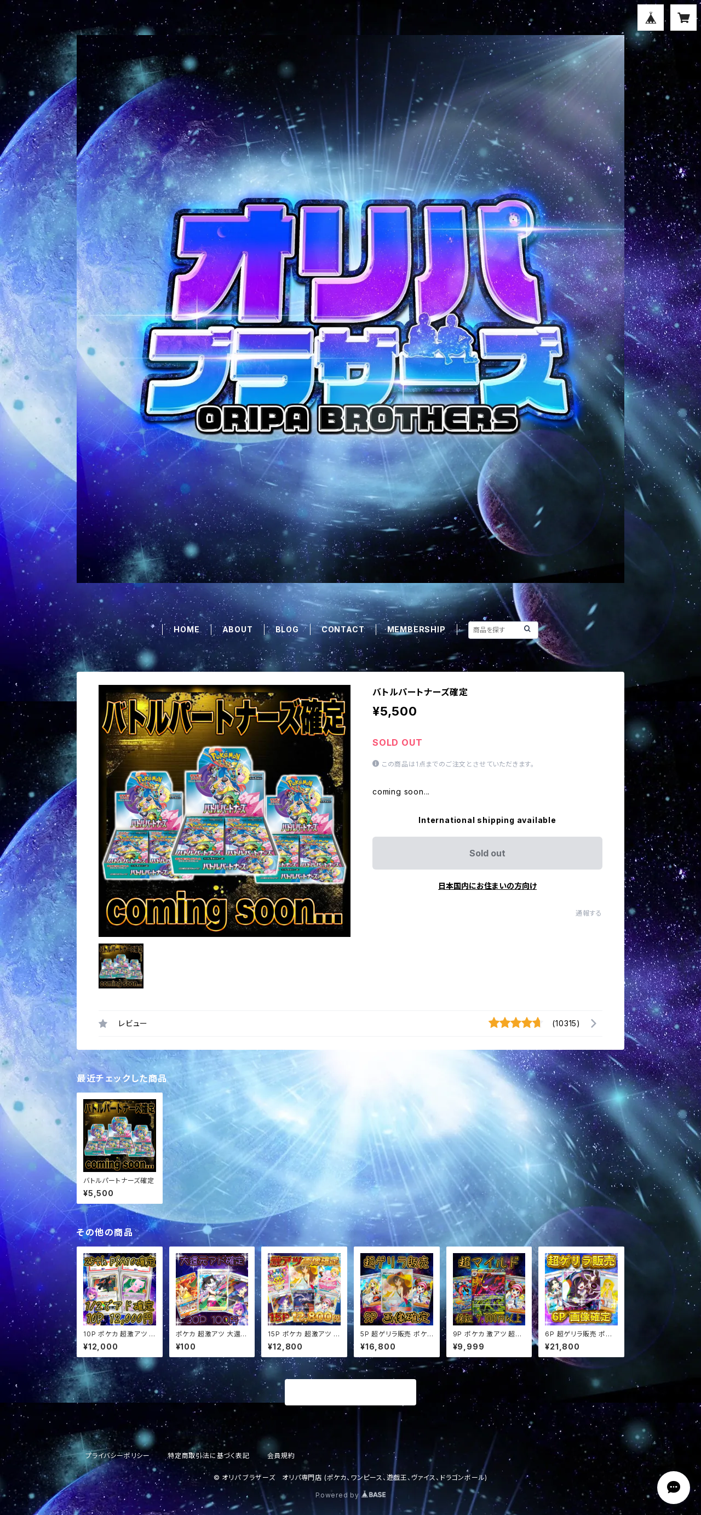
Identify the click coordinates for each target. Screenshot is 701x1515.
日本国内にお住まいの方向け (487, 885)
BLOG (287, 629)
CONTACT (343, 629)
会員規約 (281, 1455)
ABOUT (237, 629)
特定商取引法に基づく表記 (209, 1455)
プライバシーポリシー (117, 1455)
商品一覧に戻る (350, 1392)
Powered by (350, 1495)
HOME (186, 629)
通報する (589, 913)
